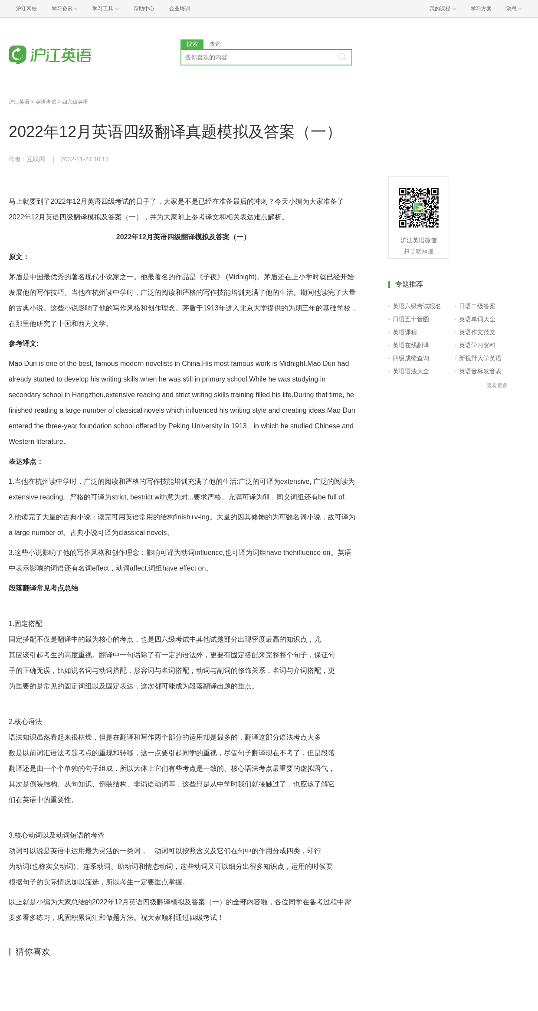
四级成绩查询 (411, 358)
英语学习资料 (477, 345)
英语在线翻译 (411, 345)
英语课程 (405, 332)
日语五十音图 (411, 319)
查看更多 (497, 385)
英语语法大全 (411, 371)
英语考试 (46, 102)
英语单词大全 (477, 319)
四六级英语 (75, 102)
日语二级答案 (477, 306)
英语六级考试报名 (417, 306)
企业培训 (179, 9)
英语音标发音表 (480, 371)
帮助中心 (144, 9)
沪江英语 (19, 102)
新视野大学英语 (480, 358)
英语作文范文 (477, 332)
